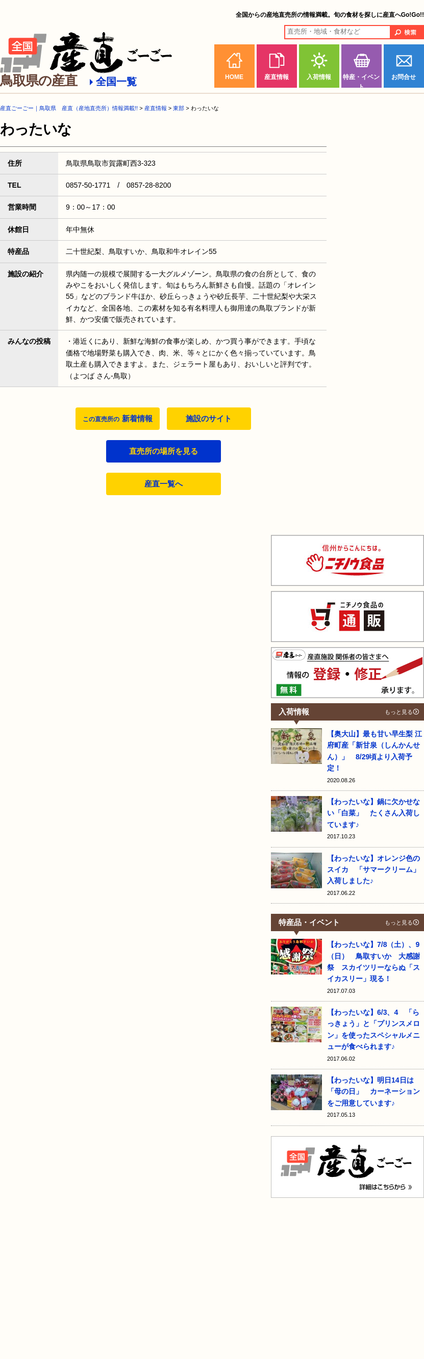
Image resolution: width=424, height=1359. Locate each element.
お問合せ (403, 77)
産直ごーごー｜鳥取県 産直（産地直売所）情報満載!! (69, 108)
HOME (234, 77)
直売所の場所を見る (163, 451)
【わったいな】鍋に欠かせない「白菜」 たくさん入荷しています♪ (373, 813)
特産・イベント (361, 80)
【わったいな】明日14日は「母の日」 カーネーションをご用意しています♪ (373, 1091)
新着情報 (117, 418)
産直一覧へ (163, 483)
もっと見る (399, 712)
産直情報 (276, 77)
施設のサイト (209, 418)
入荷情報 (319, 77)
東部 (178, 108)
